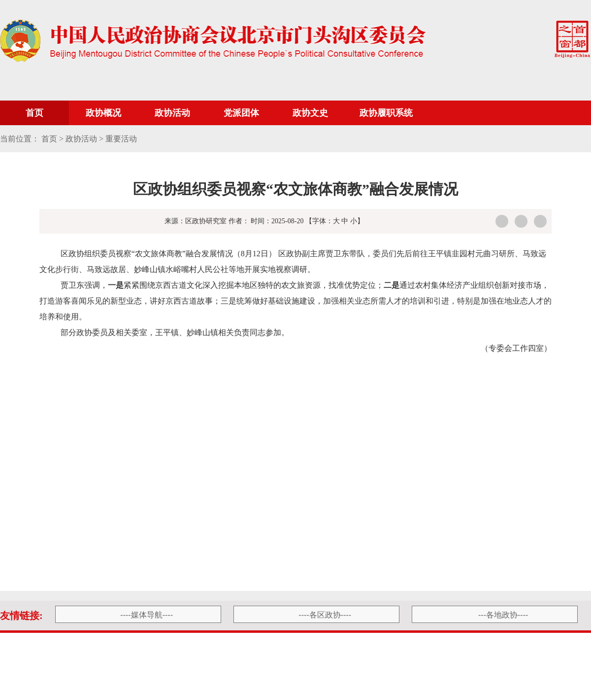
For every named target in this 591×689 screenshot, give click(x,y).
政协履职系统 (386, 113)
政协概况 (103, 113)
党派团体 (241, 113)
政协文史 (310, 113)
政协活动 (172, 113)
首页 (34, 113)
